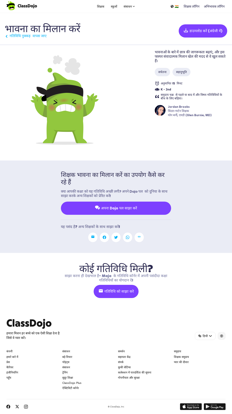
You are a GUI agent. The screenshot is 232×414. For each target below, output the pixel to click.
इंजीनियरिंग (12, 372)
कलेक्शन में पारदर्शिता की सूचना (134, 372)
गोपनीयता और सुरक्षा (129, 377)
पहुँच (8, 377)
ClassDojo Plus (71, 383)
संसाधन (66, 367)
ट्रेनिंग (65, 372)
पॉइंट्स (65, 362)
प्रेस (8, 362)
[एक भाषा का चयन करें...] (174, 6)
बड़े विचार (67, 357)
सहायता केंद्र (124, 357)
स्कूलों (114, 6)
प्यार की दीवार (181, 362)
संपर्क (121, 362)
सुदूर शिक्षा (67, 377)
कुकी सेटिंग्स (124, 367)
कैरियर (9, 367)
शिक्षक (100, 6)
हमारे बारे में (12, 357)
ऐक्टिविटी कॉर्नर (70, 388)
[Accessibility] (222, 336)
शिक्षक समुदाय (181, 357)
